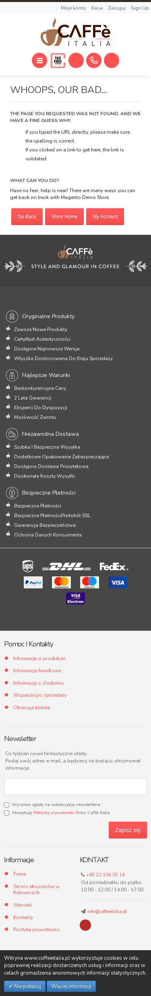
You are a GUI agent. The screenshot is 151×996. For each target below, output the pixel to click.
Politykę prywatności (54, 813)
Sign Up (140, 8)
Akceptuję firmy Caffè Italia (57, 813)
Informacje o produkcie (39, 658)
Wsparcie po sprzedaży (40, 695)
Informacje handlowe (37, 670)
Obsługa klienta (31, 707)
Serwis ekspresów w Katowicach (36, 889)
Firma (19, 874)
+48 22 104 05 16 (105, 875)
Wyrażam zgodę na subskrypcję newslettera (52, 804)
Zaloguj (117, 8)
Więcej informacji (71, 986)
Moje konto (74, 8)
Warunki (22, 905)
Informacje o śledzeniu (38, 683)
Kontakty (23, 917)
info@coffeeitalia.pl (106, 912)
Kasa (97, 8)
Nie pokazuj (27, 986)
